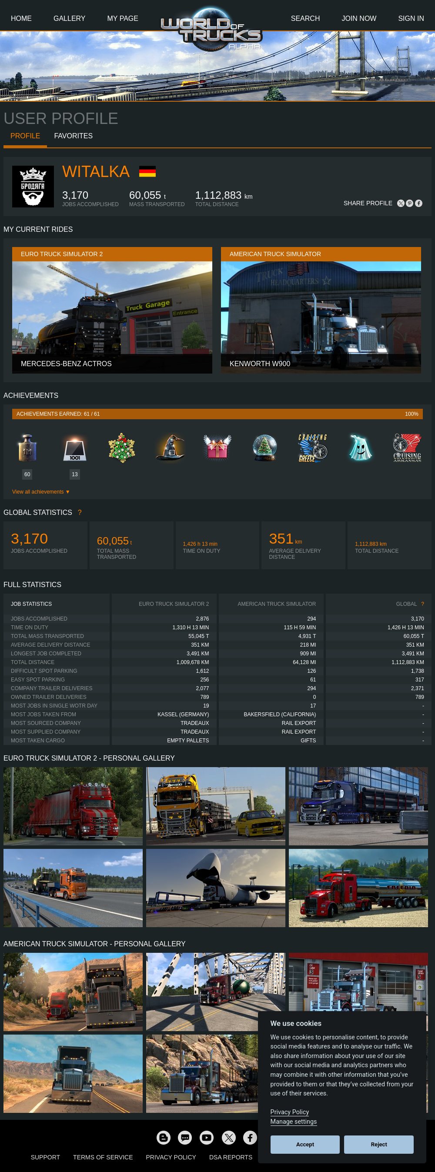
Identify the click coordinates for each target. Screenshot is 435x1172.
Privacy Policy (171, 1157)
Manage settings (294, 1121)
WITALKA (96, 171)
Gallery (70, 18)
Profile (25, 136)
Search (305, 18)
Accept (305, 1144)
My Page (122, 18)
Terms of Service (103, 1157)
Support (45, 1157)
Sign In (411, 18)
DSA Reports (230, 1157)
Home (21, 18)
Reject (379, 1144)
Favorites (73, 136)
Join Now (358, 18)
